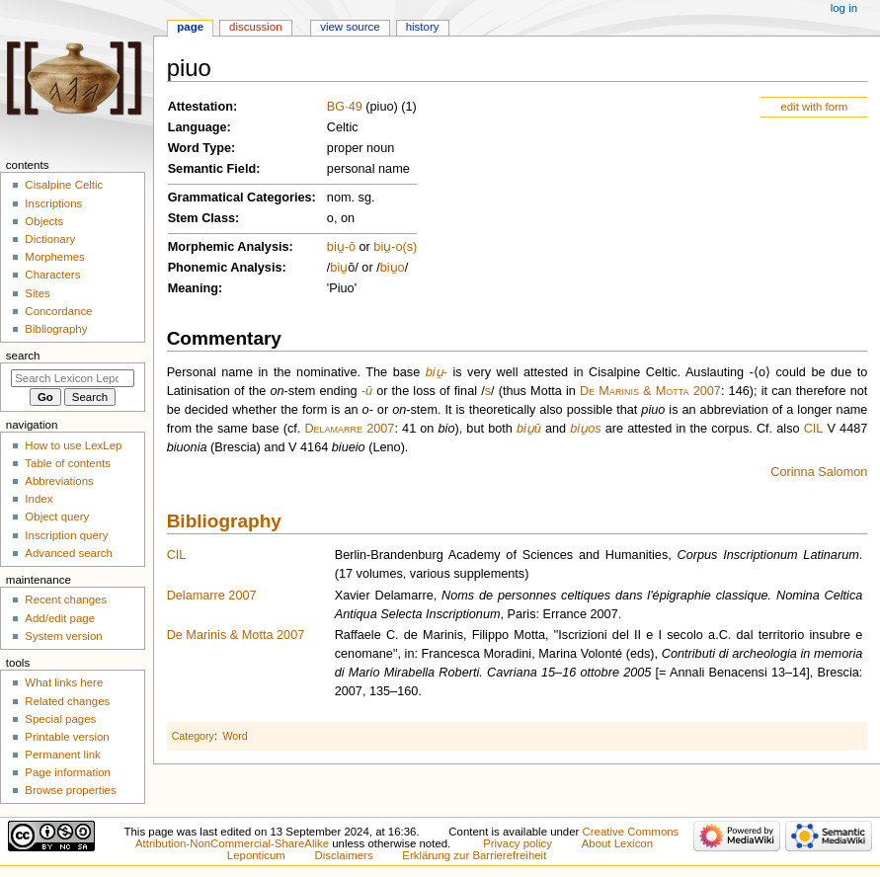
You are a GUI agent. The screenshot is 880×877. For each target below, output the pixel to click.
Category (193, 736)
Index (38, 499)
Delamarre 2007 (349, 429)
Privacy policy (517, 843)
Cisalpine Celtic (64, 185)
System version (63, 636)
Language (197, 127)
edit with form (813, 107)
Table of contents (68, 463)
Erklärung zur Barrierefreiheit (474, 855)
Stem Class (201, 218)
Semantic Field (212, 169)
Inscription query (66, 535)
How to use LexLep (73, 445)
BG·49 (344, 107)
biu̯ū (529, 429)
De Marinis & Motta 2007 (650, 391)
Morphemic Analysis (228, 247)
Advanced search (69, 553)
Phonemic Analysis (225, 268)
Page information (68, 772)
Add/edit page (60, 618)
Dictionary (50, 239)
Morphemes (54, 257)
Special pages (60, 719)
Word (234, 736)
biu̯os (585, 429)
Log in (844, 8)
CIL (814, 429)
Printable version (67, 737)
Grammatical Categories (240, 197)
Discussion (255, 27)
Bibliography (224, 521)
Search (23, 355)
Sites (37, 293)
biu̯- (436, 372)
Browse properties (70, 790)
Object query (57, 516)
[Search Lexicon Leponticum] (72, 378)
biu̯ (336, 247)
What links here (64, 682)
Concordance (58, 311)
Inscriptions (53, 203)
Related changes (67, 701)
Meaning (193, 288)
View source (349, 27)
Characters (52, 274)
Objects (44, 221)
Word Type (199, 148)
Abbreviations (59, 481)
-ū (366, 391)
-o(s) (404, 247)
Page (190, 27)
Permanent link (62, 754)
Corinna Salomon (818, 472)
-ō (350, 247)
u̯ (344, 268)
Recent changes (66, 599)
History (423, 27)
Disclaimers (344, 855)
